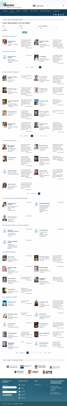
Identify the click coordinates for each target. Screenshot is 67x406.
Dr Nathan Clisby (12, 89)
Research (18, 11)
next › (41, 135)
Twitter (21, 388)
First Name (5, 389)
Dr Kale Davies (11, 324)
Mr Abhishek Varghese (42, 279)
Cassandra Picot (12, 157)
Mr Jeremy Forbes (43, 343)
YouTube (22, 391)
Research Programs (43, 26)
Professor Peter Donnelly (12, 204)
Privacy (4, 403)
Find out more (29, 47)
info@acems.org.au (57, 393)
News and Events (34, 11)
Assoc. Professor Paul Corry (13, 101)
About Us (5, 11)
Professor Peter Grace (43, 124)
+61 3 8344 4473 (55, 392)
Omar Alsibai (11, 257)
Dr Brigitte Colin (43, 302)
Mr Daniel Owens (12, 217)
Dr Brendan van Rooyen (12, 57)
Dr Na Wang (42, 56)
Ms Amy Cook (42, 314)
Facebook (22, 385)
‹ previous (32, 67)
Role (3, 26)
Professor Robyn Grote (12, 268)
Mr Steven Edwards (44, 333)
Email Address (6, 385)
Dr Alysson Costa (43, 101)
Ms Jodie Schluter (12, 171)
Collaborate (25, 11)
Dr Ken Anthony (43, 230)
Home (4, 19)
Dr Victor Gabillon (44, 112)
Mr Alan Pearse (12, 278)
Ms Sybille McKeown (44, 203)
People (12, 11)
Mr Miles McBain (43, 267)
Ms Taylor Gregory (44, 257)
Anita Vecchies (11, 184)
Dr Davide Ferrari (12, 112)
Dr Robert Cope (43, 89)
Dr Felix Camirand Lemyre (12, 77)
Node (20, 26)
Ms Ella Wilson (11, 289)
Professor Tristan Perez (44, 42)
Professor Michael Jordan (12, 242)
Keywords (5, 30)
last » (45, 135)
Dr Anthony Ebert (12, 333)
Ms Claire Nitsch (43, 145)
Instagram (22, 398)
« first (27, 67)
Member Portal (56, 11)
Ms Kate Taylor (43, 171)
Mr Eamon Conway (12, 314)
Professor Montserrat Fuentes (13, 231)
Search (24, 32)
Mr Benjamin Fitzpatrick (11, 343)
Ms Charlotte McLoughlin (11, 146)
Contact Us (9, 403)
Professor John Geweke (11, 42)
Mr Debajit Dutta (43, 324)
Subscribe (7, 394)
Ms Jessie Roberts (44, 157)
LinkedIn (22, 395)
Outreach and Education (45, 11)
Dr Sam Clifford (43, 77)
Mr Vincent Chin (12, 302)
